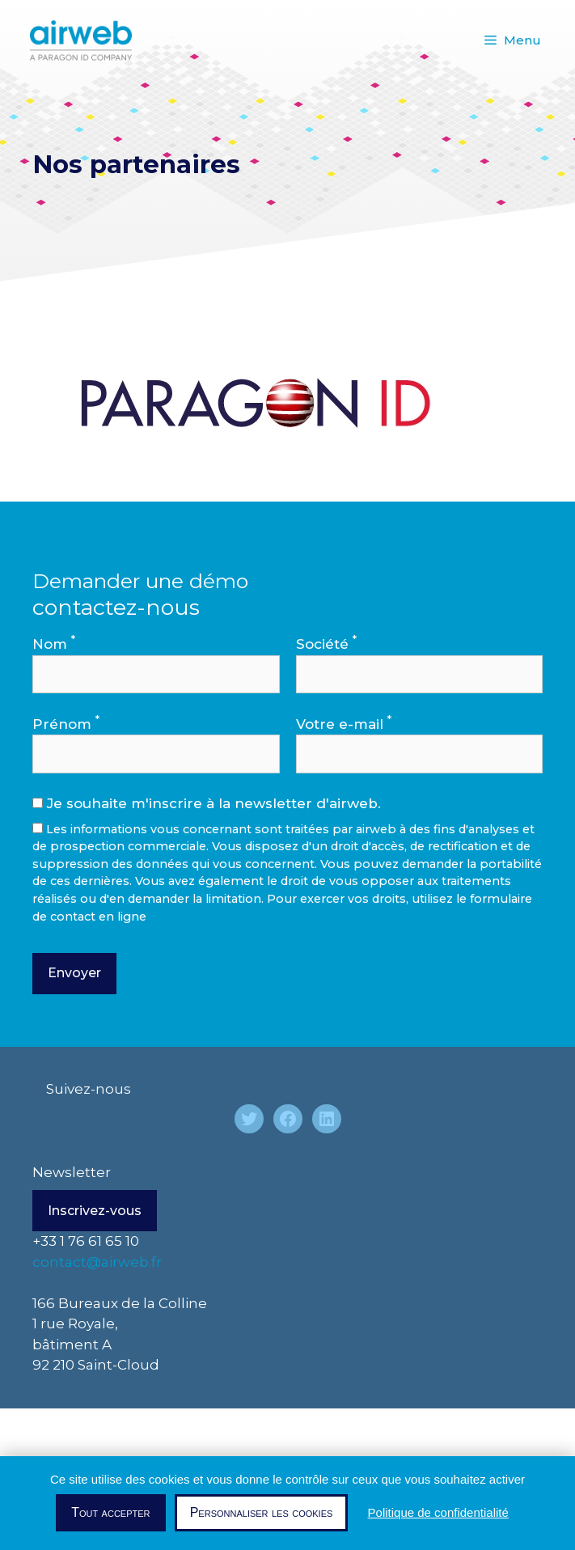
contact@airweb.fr (97, 1262)
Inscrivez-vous (95, 1210)
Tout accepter (110, 1512)
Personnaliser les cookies (261, 1512)
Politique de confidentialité (438, 1512)
